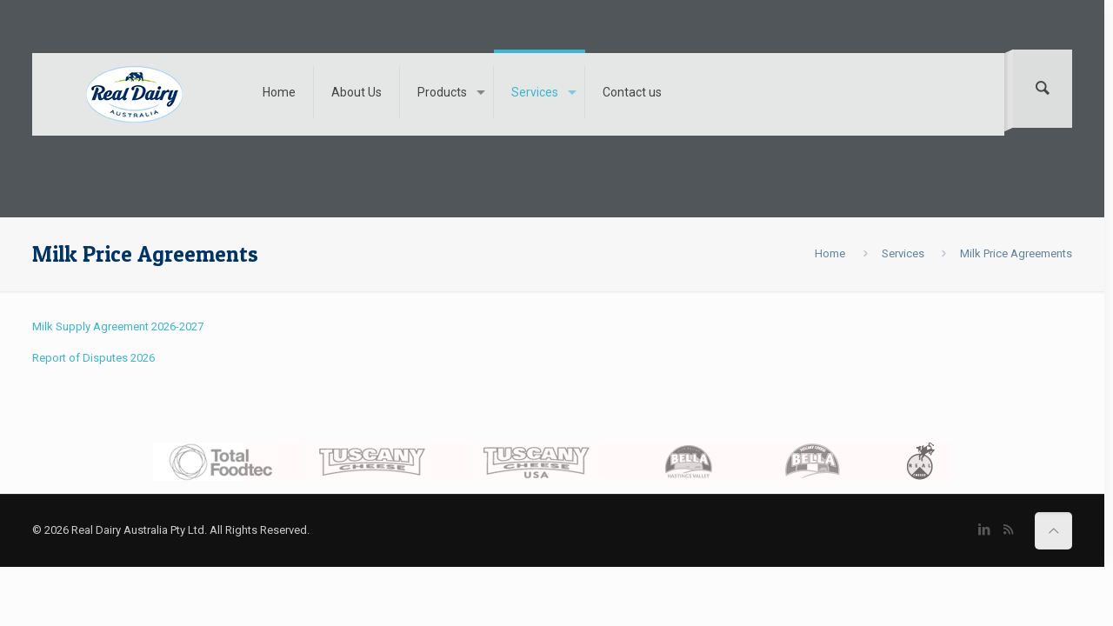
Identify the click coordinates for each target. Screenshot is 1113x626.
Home (830, 253)
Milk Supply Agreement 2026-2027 (117, 326)
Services (903, 253)
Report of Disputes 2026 (93, 357)
